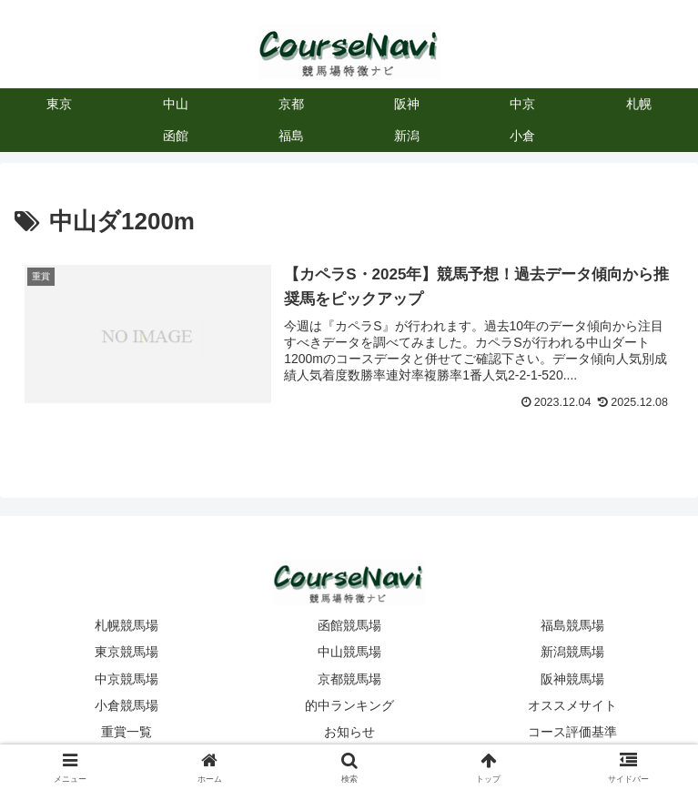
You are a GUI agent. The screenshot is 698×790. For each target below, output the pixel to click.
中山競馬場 (349, 651)
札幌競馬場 (126, 625)
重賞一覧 (126, 731)
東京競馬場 (126, 651)
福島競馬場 (572, 625)
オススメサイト (572, 705)
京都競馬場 (349, 679)
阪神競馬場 (572, 679)
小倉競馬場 (126, 705)
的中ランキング (349, 705)
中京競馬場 (126, 679)
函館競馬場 (349, 625)
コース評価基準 (572, 731)
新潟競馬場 (572, 651)
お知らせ (349, 731)
